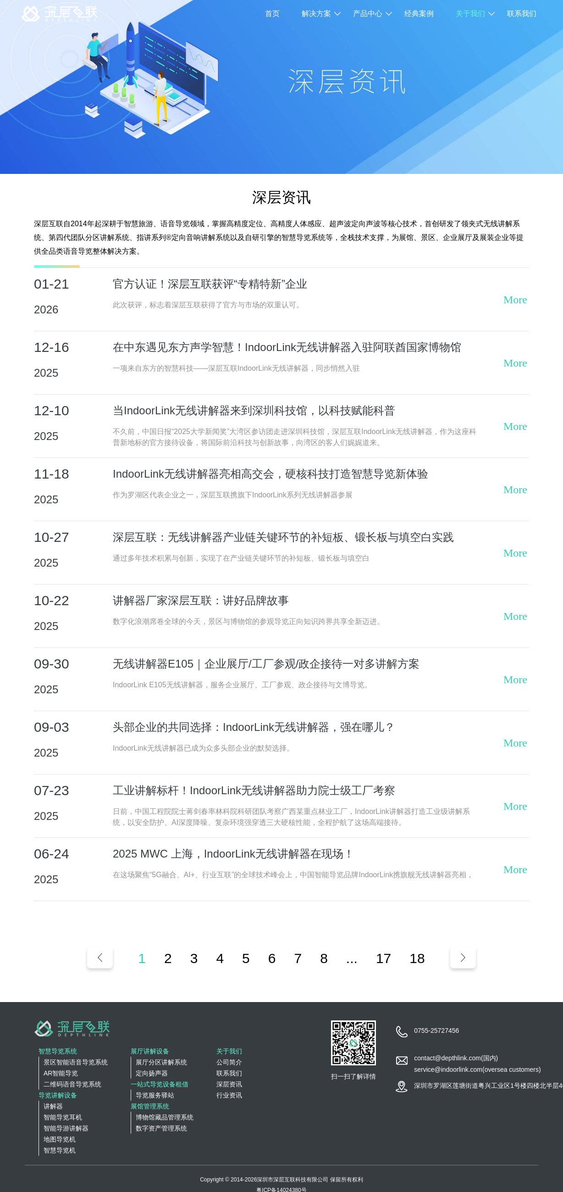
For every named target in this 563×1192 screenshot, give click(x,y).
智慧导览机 (60, 1150)
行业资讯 (229, 1095)
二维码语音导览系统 (72, 1084)
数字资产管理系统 (161, 1128)
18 (417, 958)
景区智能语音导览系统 (76, 1062)
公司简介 (229, 1062)
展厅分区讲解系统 (161, 1062)
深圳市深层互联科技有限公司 (292, 1179)
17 (383, 958)
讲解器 (53, 1106)
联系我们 (521, 13)
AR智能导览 (61, 1073)
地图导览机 (60, 1139)
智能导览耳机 (63, 1117)
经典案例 (419, 13)
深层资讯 (229, 1084)
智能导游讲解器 (66, 1128)
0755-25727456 (436, 1030)
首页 (272, 13)
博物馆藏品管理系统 (164, 1117)
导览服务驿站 (155, 1095)
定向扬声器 (152, 1073)
